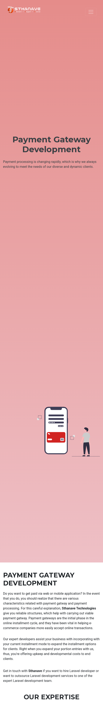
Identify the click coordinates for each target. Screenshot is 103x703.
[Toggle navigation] (91, 12)
